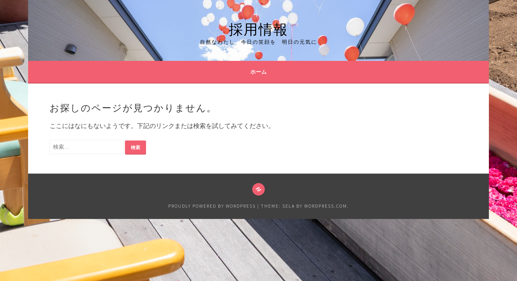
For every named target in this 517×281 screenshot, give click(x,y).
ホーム (258, 71)
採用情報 (258, 28)
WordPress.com (325, 206)
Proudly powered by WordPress (212, 206)
